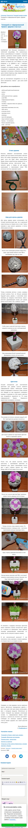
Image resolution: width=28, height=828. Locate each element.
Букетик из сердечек (6, 741)
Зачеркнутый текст (8, 782)
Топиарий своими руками (16, 748)
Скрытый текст (20, 782)
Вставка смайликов (16, 782)
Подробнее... (12, 819)
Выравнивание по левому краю (10, 782)
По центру (12, 782)
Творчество (8, 748)
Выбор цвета (18, 782)
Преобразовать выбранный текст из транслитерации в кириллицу (24, 782)
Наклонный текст (4, 782)
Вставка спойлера (2, 784)
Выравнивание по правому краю (14, 782)
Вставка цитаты (22, 782)
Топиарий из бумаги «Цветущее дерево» (12, 735)
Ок (14, 825)
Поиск (25, 1)
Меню (4, 1)
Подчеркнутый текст (6, 782)
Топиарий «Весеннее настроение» (10, 737)
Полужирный (2, 782)
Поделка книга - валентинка (8, 739)
